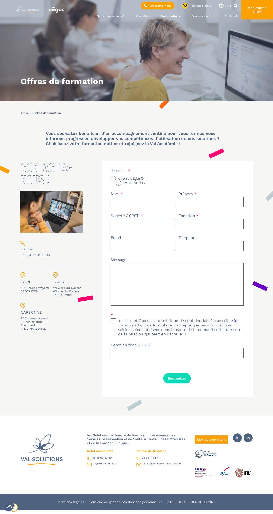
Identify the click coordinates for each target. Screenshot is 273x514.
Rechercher (236, 5)
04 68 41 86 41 (151, 461)
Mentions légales (71, 506)
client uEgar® (131, 178)
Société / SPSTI (127, 215)
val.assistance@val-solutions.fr (162, 467)
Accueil (25, 113)
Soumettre (177, 382)
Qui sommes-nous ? (110, 16)
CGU (171, 506)
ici (236, 324)
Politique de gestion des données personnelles (126, 506)
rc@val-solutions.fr (105, 467)
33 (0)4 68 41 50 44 (35, 255)
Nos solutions (170, 16)
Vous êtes (143, 16)
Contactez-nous (157, 5)
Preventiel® (134, 183)
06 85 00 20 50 (102, 461)
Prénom (187, 193)
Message (118, 259)
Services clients (202, 16)
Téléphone (188, 237)
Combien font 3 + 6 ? (131, 348)
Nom (117, 193)
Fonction (188, 215)
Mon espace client (257, 10)
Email (116, 237)
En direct (231, 16)
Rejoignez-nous (200, 5)
